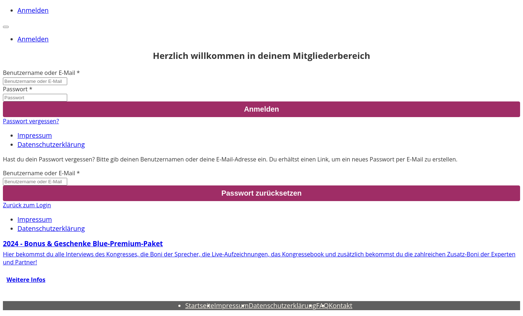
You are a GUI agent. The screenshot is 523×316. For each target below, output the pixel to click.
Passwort (15, 89)
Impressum (34, 135)
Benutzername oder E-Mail (39, 73)
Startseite (199, 305)
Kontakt (340, 305)
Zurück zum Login (27, 205)
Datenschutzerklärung (51, 144)
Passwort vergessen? (31, 121)
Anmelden (33, 10)
